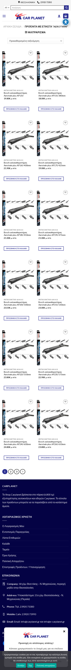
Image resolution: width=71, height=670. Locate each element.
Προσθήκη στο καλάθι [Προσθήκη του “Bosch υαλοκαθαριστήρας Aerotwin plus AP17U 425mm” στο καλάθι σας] (51, 179)
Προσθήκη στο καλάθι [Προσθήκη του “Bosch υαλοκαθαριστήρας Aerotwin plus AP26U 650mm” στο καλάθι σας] (51, 458)
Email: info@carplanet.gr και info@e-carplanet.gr (39, 621)
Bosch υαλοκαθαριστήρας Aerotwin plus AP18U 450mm (17, 233)
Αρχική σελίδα (12, 26)
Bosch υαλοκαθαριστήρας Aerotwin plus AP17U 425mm (52, 164)
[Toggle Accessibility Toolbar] (65, 16)
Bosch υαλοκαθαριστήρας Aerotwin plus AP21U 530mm (52, 303)
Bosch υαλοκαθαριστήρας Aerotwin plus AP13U (15, 94)
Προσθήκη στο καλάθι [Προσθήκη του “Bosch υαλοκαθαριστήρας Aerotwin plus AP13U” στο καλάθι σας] (16, 109)
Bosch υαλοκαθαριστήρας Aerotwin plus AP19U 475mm (52, 233)
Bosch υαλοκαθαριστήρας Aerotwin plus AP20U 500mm (17, 303)
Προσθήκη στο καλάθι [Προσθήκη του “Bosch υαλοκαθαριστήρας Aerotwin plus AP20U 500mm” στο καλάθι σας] (16, 318)
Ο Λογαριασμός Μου (13, 526)
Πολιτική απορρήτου (45, 665)
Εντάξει (21, 665)
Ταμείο (5, 549)
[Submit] (66, 7)
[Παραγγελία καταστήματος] (35, 41)
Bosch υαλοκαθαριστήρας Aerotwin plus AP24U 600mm (17, 443)
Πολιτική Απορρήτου (13, 561)
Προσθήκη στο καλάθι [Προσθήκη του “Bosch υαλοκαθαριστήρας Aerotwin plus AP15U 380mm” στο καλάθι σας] (51, 109)
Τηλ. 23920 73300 (24, 606)
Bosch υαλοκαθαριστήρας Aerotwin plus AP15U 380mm (52, 94)
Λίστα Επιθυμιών (11, 537)
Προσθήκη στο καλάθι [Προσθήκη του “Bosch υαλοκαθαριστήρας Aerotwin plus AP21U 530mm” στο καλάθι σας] (51, 318)
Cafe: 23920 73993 (26, 614)
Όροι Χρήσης (9, 555)
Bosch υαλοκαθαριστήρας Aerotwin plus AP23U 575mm (52, 373)
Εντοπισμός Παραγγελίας (15, 531)
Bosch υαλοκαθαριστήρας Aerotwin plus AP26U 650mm (52, 443)
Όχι (30, 665)
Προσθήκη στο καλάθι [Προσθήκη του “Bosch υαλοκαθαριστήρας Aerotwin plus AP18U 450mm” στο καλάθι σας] (16, 248)
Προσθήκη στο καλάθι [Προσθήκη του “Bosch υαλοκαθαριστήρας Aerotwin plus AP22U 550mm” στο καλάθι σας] (16, 388)
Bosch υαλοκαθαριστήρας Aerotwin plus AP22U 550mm (17, 373)
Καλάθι (6, 543)
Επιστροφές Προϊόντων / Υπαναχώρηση (23, 567)
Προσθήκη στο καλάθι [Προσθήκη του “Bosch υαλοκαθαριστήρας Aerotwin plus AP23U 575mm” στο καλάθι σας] (51, 388)
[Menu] (4, 16)
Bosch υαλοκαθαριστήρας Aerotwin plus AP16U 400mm (17, 164)
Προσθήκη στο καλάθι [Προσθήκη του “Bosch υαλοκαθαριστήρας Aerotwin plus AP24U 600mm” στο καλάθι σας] (16, 458)
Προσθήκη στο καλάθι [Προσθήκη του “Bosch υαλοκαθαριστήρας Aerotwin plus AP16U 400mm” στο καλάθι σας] (16, 179)
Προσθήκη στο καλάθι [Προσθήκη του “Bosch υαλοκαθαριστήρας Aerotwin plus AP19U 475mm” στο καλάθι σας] (51, 248)
